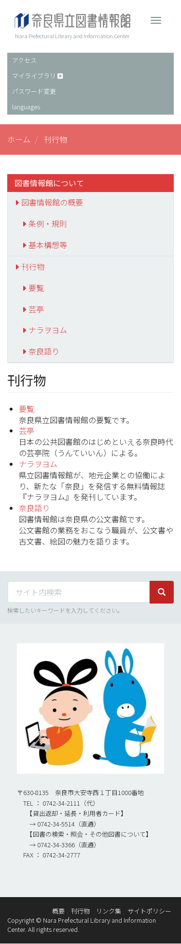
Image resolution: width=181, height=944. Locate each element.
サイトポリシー (149, 910)
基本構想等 (47, 245)
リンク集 (108, 910)
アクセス (24, 60)
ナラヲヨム (47, 330)
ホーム (18, 139)
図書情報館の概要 (52, 202)
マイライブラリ (34, 75)
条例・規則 (47, 223)
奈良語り (43, 351)
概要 (58, 910)
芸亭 (36, 309)
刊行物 (32, 266)
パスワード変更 (34, 91)
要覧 (36, 288)
